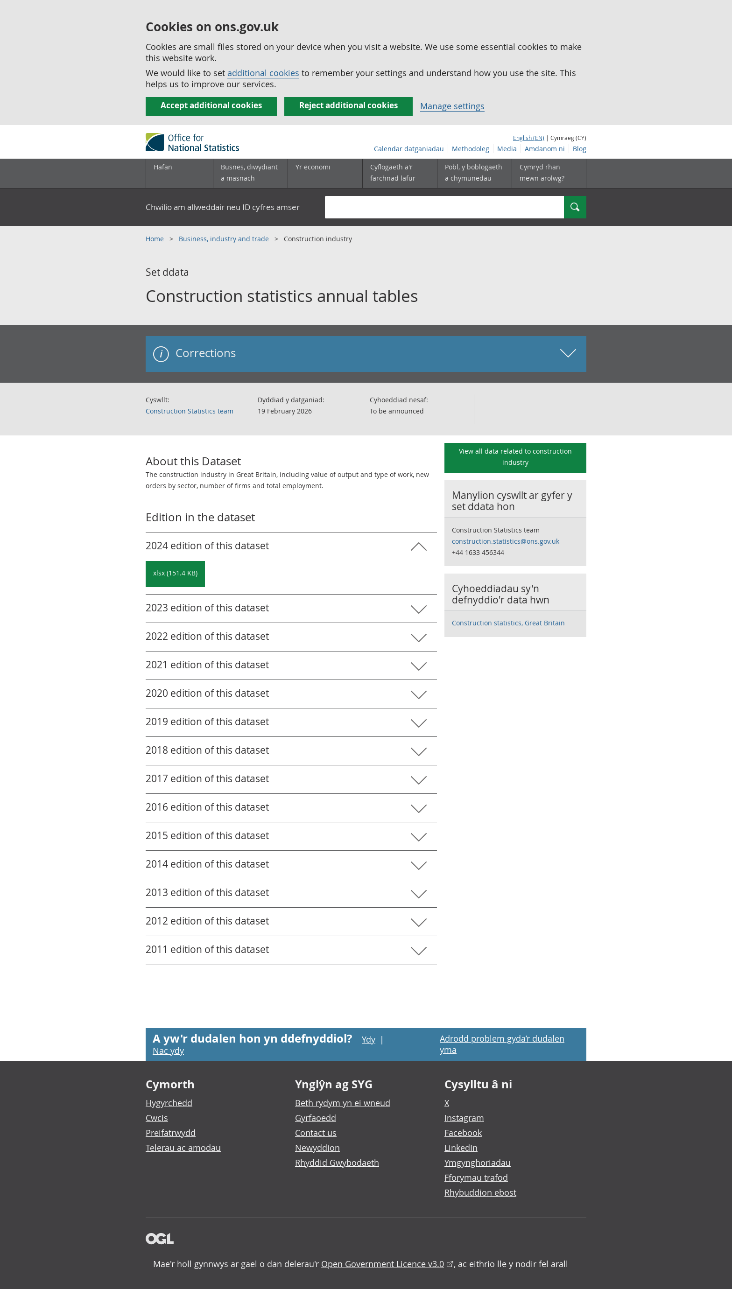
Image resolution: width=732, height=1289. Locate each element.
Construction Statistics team (189, 410)
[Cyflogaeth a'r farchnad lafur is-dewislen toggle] (399, 173)
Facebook (463, 1132)
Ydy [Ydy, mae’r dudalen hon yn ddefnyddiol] (368, 1039)
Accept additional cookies (211, 105)
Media (507, 148)
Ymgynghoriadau (477, 1162)
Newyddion (317, 1147)
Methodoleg (470, 148)
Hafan (163, 166)
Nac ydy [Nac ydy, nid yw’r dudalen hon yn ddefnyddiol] (168, 1050)
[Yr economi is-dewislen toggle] (325, 173)
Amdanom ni (545, 148)
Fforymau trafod (476, 1177)
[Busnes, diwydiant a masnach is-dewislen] (250, 173)
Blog (579, 148)
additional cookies (263, 72)
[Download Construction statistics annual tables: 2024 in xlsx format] (175, 574)
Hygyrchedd (169, 1102)
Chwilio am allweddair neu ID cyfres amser (223, 207)
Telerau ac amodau (183, 1147)
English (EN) (528, 137)
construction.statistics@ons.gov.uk (505, 541)
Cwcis (157, 1117)
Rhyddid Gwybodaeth (337, 1162)
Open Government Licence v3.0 (382, 1263)
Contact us (316, 1132)
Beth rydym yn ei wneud (342, 1102)
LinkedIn (461, 1147)
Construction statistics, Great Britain (508, 622)
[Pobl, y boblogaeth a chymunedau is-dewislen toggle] (474, 173)
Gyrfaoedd (315, 1117)
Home (156, 238)
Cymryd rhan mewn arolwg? (542, 172)
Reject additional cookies (348, 105)
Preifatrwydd (171, 1132)
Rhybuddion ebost (480, 1192)
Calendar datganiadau (409, 148)
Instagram (464, 1117)
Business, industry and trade (225, 238)
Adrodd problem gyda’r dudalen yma (502, 1044)
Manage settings (452, 106)
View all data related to (515, 457)
